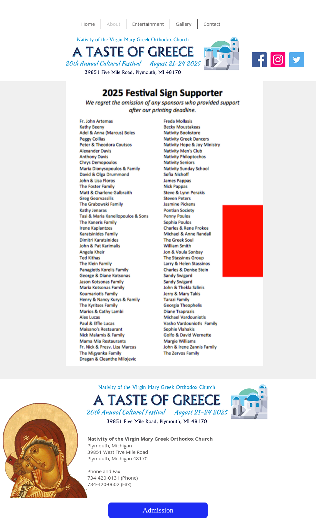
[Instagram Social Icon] (278, 59)
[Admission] (158, 510)
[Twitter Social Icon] (296, 59)
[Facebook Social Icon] (259, 59)
